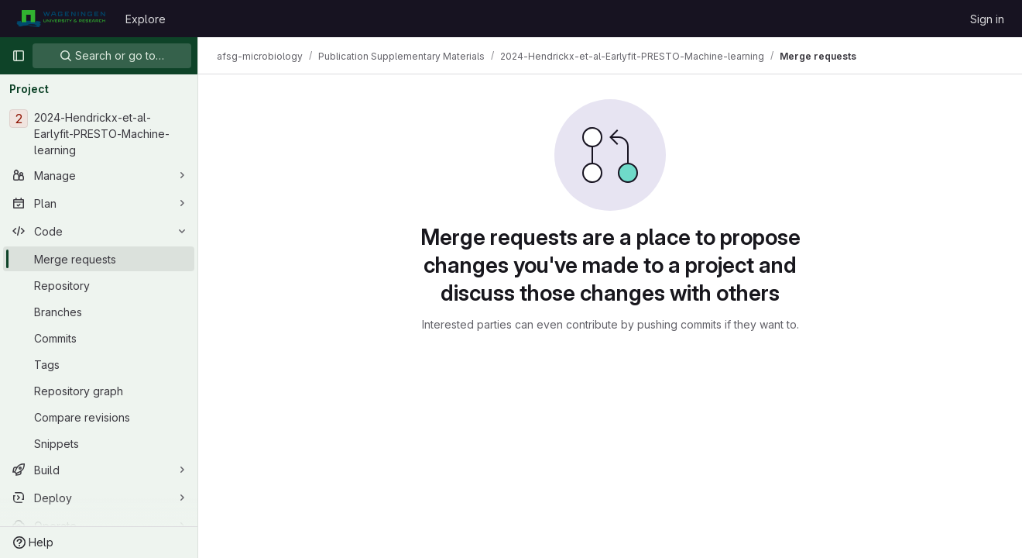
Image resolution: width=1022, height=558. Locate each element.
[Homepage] (61, 18)
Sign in (987, 19)
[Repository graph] (98, 390)
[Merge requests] (98, 258)
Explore (145, 19)
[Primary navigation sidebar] (18, 55)
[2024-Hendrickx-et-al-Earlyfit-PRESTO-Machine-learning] (98, 133)
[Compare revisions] (98, 417)
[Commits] (98, 338)
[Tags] (98, 364)
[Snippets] (98, 443)
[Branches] (98, 311)
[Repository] (98, 285)
